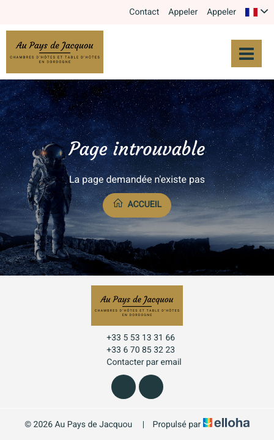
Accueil (137, 203)
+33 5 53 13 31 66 (133, 337)
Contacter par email (136, 362)
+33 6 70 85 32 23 (133, 350)
